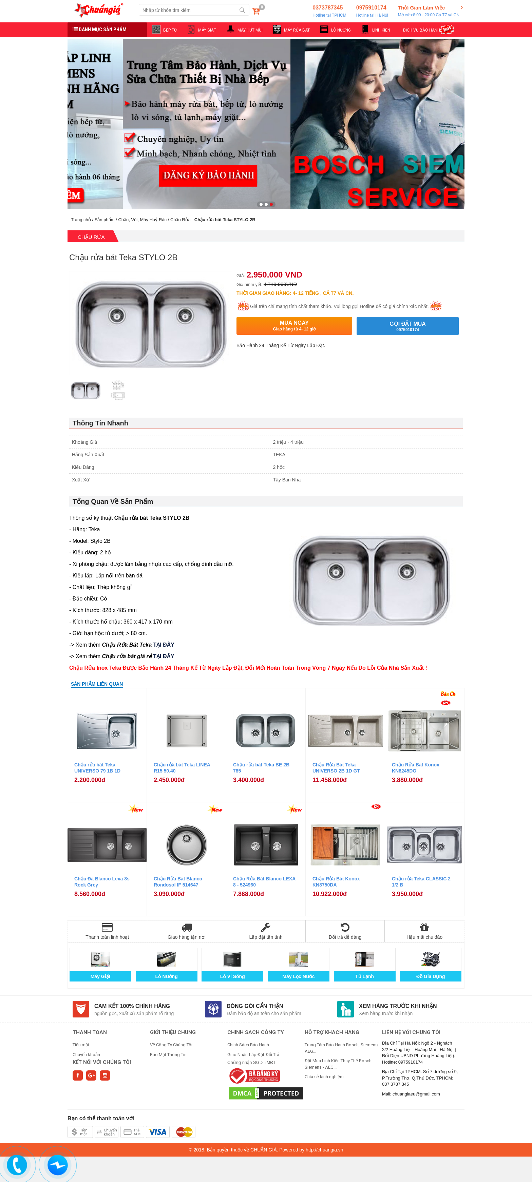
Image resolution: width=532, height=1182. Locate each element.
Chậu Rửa (180, 219)
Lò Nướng (166, 976)
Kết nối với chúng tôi (102, 1062)
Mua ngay (294, 326)
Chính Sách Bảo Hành (248, 1044)
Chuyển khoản (86, 1054)
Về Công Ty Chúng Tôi (171, 1044)
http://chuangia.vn (324, 1149)
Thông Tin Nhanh (100, 423)
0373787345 (329, 11)
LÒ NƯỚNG (341, 30)
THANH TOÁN (90, 1032)
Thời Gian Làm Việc (428, 11)
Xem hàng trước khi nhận (398, 1006)
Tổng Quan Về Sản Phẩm (113, 501)
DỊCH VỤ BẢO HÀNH (421, 30)
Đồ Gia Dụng (430, 976)
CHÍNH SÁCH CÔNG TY (255, 1032)
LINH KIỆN (381, 30)
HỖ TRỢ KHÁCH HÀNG (332, 1032)
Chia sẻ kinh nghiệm (324, 1076)
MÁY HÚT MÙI (250, 30)
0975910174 (372, 11)
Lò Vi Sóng (232, 976)
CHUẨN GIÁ (263, 1149)
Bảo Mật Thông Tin (168, 1054)
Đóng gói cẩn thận (255, 1006)
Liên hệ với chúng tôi (411, 1032)
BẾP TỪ (170, 30)
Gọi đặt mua (408, 326)
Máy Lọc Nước (298, 976)
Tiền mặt (81, 1044)
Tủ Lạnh (364, 976)
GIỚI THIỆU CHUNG (173, 1032)
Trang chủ (81, 219)
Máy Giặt (101, 976)
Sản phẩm (105, 219)
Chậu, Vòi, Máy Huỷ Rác (142, 219)
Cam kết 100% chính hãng (132, 1006)
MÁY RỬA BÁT (297, 30)
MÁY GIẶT (207, 30)
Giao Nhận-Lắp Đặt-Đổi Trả (253, 1054)
